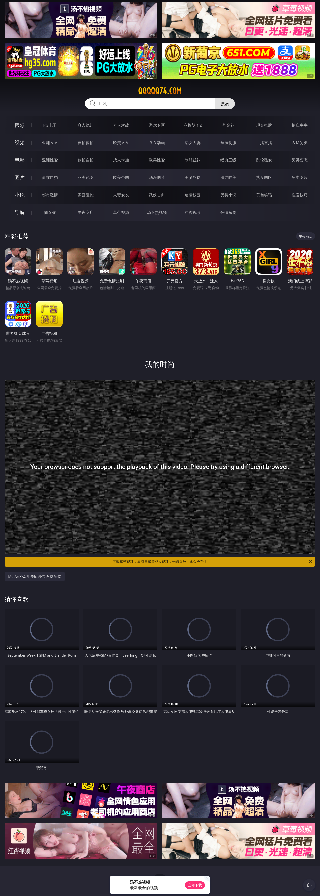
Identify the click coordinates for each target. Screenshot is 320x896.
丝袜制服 (228, 142)
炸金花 (228, 125)
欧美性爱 (157, 160)
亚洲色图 (86, 177)
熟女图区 (264, 177)
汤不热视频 (157, 212)
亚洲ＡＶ (50, 142)
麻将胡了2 (193, 125)
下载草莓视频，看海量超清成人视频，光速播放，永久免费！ (213, 562)
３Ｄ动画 (157, 142)
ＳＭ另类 (300, 142)
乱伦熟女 (264, 160)
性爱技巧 (300, 195)
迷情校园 (193, 195)
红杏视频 (193, 212)
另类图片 (300, 177)
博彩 (20, 125)
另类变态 (300, 160)
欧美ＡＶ (121, 142)
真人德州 (86, 125)
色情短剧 (228, 212)
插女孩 (50, 212)
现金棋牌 (264, 125)
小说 (20, 194)
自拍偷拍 (86, 142)
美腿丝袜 (193, 177)
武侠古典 (157, 195)
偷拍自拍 (86, 160)
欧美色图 (121, 177)
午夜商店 (86, 212)
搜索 (225, 103)
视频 (20, 142)
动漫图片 (157, 177)
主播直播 (264, 142)
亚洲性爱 (50, 160)
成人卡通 (121, 160)
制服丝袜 (193, 160)
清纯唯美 (228, 177)
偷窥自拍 (50, 177)
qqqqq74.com (160, 91)
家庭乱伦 (86, 195)
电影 (20, 159)
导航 (20, 212)
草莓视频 (121, 212)
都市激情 (50, 195)
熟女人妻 (193, 142)
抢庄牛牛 (300, 125)
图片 (20, 177)
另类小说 (228, 195)
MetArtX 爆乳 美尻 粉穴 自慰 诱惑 (34, 576)
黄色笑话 (264, 195)
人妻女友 (121, 195)
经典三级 (228, 160)
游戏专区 (157, 125)
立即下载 (195, 885)
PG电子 (49, 125)
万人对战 (121, 125)
